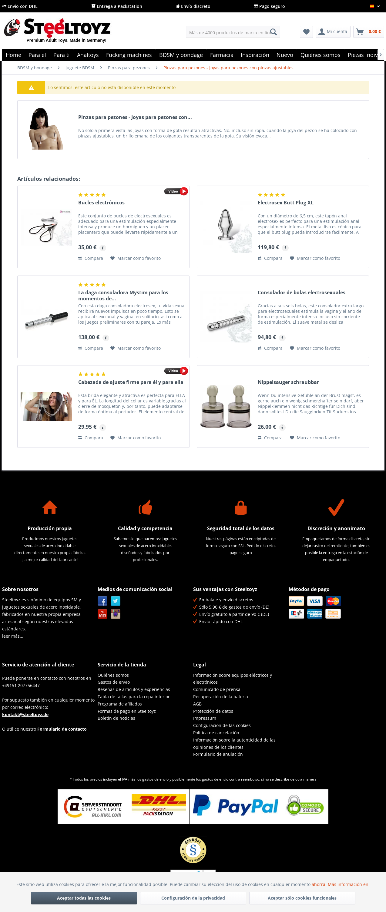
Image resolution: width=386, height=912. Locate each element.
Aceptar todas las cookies (84, 898)
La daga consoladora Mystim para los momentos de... (123, 295)
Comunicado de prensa (216, 689)
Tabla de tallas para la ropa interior (134, 696)
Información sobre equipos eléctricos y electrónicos (232, 678)
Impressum (204, 718)
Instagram (116, 614)
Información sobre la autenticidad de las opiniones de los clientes (234, 743)
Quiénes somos (113, 675)
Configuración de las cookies (222, 725)
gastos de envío (155, 779)
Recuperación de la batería (220, 696)
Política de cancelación (216, 732)
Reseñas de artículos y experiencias (134, 689)
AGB (197, 704)
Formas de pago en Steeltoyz (127, 711)
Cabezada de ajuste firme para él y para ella (130, 382)
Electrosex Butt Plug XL (286, 203)
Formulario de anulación (218, 754)
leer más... (12, 636)
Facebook (103, 601)
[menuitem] (233, 32)
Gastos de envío (114, 682)
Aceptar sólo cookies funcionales (302, 898)
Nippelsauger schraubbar (288, 382)
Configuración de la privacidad (193, 898)
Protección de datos (213, 711)
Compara (90, 258)
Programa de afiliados (120, 704)
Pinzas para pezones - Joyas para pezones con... (135, 117)
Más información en (349, 884)
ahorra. (320, 884)
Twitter (116, 601)
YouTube (103, 614)
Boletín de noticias (116, 718)
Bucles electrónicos (101, 203)
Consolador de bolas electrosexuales (301, 292)
